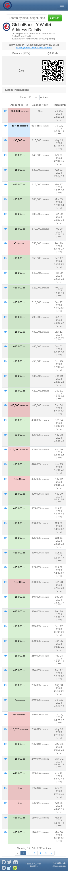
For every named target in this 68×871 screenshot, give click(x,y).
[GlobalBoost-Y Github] (3, 862)
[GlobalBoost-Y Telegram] (3, 867)
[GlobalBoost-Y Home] (7, 5)
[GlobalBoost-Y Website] (9, 867)
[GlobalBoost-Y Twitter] (9, 862)
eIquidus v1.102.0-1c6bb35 (33, 865)
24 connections (59, 866)
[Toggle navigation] (62, 5)
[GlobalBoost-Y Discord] (16, 862)
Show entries (34, 97)
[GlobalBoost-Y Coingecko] (15, 867)
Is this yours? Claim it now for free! (34, 47)
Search (54, 17)
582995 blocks (59, 863)
